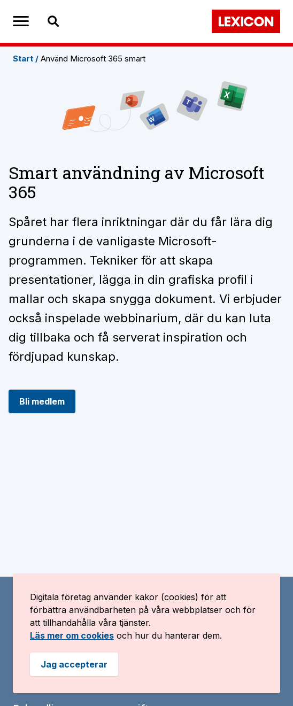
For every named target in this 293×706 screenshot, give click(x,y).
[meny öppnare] (21, 21)
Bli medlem (42, 401)
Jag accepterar (74, 664)
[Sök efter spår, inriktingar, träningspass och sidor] (84, 21)
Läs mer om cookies (72, 635)
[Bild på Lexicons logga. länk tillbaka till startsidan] (246, 21)
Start (25, 58)
